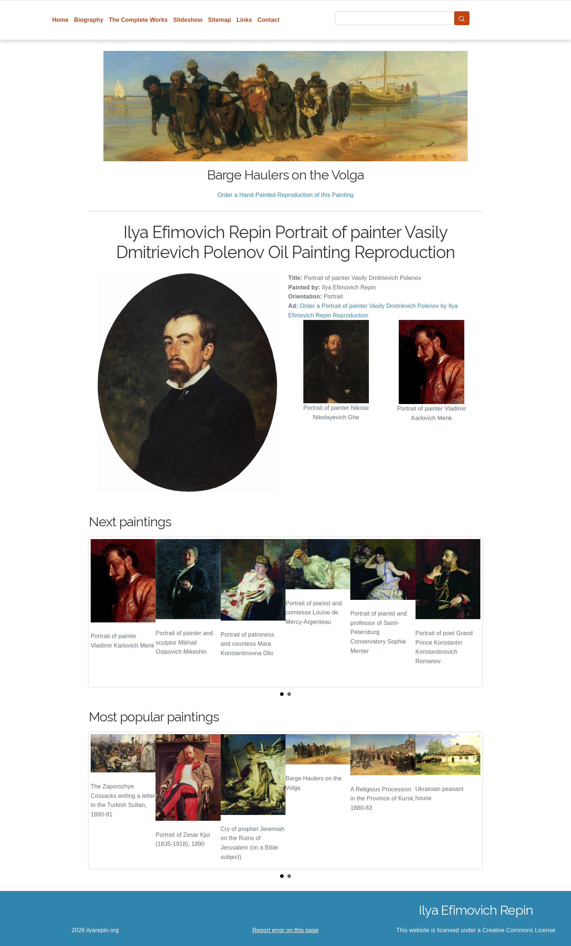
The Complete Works (138, 20)
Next (471, 612)
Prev (100, 612)
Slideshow (188, 20)
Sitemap (219, 20)
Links (244, 20)
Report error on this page (285, 930)
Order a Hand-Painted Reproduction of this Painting (285, 195)
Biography (88, 20)
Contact (268, 20)
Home (60, 20)
